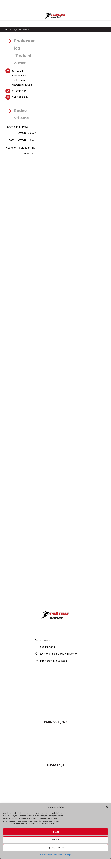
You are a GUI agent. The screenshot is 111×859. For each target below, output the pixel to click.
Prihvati (55, 832)
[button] (106, 806)
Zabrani (55, 839)
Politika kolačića (45, 855)
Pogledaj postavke (55, 847)
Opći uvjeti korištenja (62, 855)
